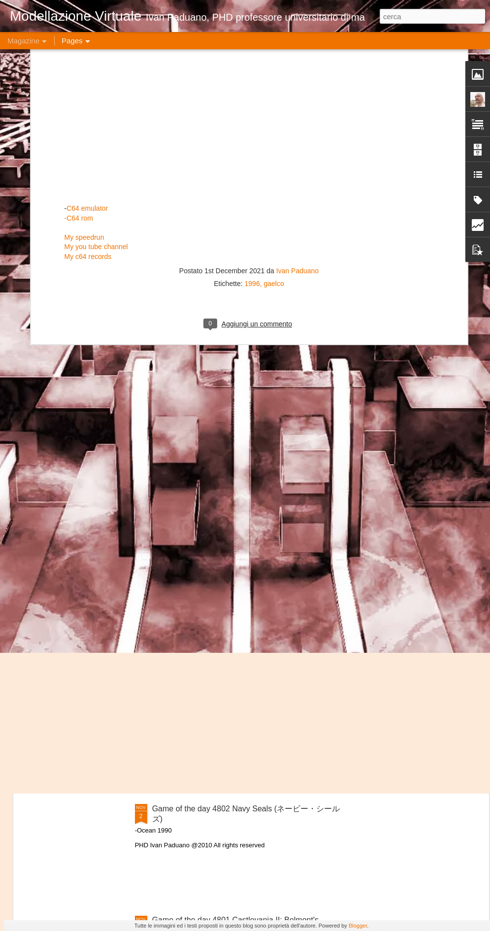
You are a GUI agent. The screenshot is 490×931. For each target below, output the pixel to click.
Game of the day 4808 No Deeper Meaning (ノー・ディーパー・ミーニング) (313, 292)
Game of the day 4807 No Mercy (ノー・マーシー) (429, 288)
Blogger (358, 926)
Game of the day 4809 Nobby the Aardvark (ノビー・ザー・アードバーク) (197, 292)
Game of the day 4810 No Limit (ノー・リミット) (81, 288)
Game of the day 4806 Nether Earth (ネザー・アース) (246, 361)
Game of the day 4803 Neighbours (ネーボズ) (232, 697)
